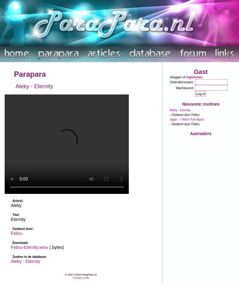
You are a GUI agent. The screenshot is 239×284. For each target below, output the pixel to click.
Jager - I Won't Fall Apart (187, 119)
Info (86, 277)
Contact (77, 277)
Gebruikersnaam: (182, 82)
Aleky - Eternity (25, 261)
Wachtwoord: (185, 88)
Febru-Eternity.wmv (29, 247)
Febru (16, 233)
